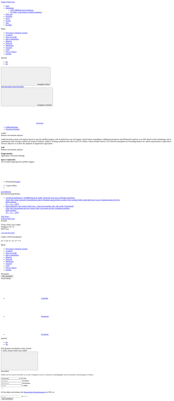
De (7, 64)
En (7, 62)
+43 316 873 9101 (8, 233)
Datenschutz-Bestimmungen (34, 392)
